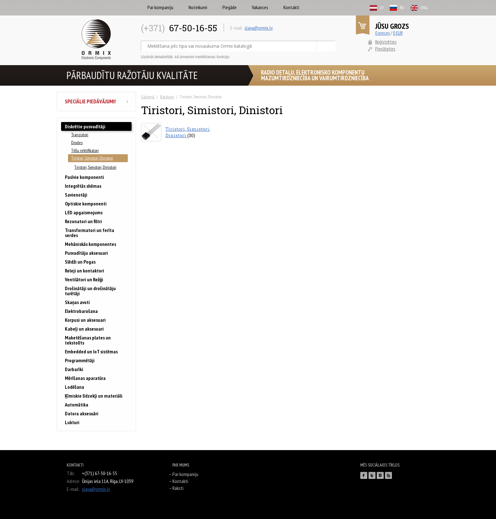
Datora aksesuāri (81, 413)
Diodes (77, 142)
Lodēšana (74, 387)
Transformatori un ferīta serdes (89, 232)
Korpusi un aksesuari (85, 320)
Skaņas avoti (77, 302)
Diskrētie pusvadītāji (85, 126)
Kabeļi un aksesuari (84, 329)
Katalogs (167, 97)
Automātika (76, 404)
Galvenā (147, 97)
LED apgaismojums (83, 212)
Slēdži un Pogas (80, 262)
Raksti (177, 488)
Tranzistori (79, 134)
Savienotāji (76, 195)
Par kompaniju (160, 7)
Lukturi (72, 422)
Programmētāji (80, 360)
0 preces (382, 33)
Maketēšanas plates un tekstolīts (88, 340)
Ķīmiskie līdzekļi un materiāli (93, 396)
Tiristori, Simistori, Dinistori (92, 158)
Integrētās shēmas (83, 186)
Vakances (260, 7)
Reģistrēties (386, 42)
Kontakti (291, 7)
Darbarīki (74, 369)
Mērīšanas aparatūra (85, 378)
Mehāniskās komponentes (90, 244)
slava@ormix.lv (259, 28)
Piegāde (229, 7)
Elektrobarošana (81, 311)
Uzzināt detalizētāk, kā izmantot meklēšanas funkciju (185, 57)
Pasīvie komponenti (84, 177)
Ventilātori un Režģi (84, 279)
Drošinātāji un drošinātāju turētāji (90, 290)
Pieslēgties (385, 49)
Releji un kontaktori (84, 270)
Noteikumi (198, 7)
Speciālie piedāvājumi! (96, 101)
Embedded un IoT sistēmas (91, 351)
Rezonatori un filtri (83, 221)
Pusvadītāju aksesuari (86, 253)
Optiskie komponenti (86, 203)
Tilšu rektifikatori (85, 150)
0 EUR (398, 33)
